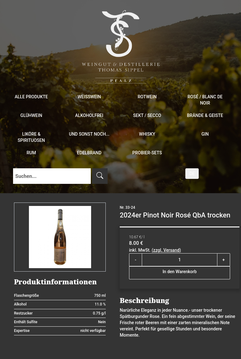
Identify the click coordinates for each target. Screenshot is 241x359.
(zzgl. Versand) (166, 250)
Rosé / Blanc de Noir (205, 99)
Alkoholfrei (89, 115)
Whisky (147, 134)
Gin (205, 134)
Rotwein (147, 96)
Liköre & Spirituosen (31, 137)
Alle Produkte (31, 96)
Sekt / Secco (147, 115)
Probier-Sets (147, 152)
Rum (31, 152)
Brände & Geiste (205, 115)
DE (192, 173)
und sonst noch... (89, 134)
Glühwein (31, 115)
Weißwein (89, 96)
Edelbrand (89, 152)
